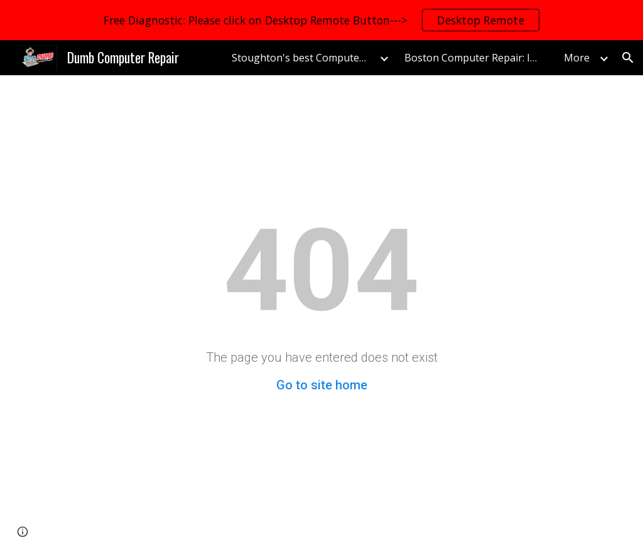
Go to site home (321, 384)
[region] (321, 20)
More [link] (577, 58)
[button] (628, 58)
